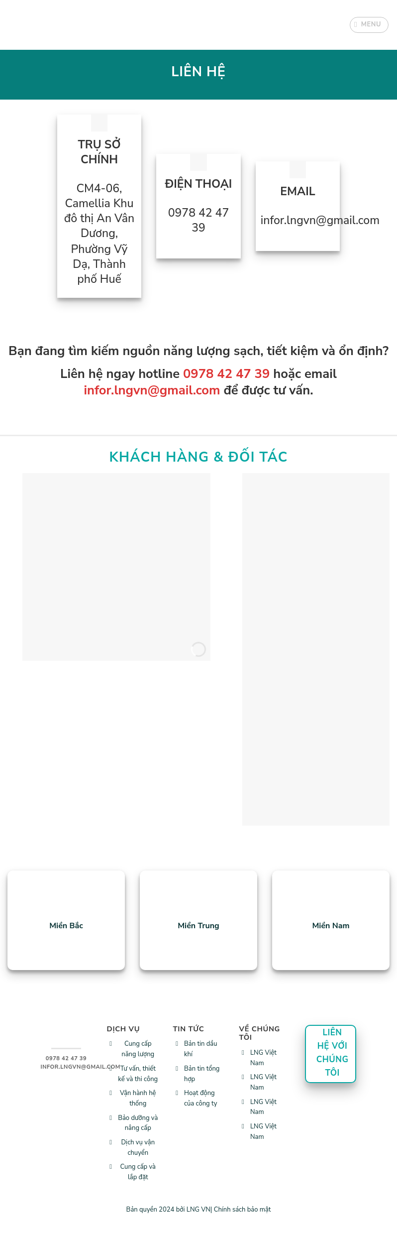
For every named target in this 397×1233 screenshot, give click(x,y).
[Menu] (369, 25)
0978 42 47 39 (226, 373)
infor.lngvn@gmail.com (152, 390)
